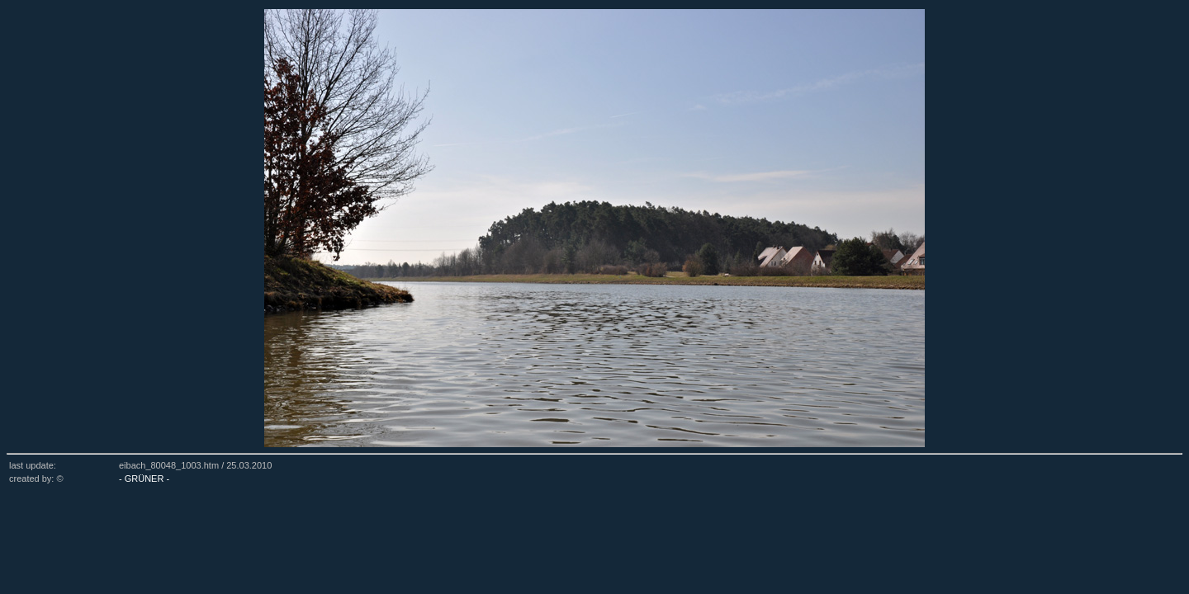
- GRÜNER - (144, 478)
